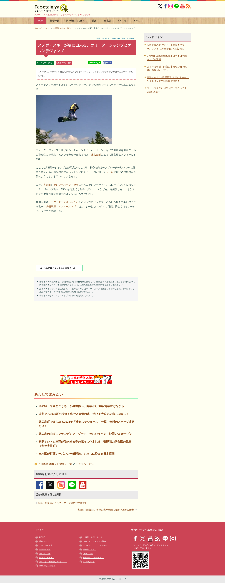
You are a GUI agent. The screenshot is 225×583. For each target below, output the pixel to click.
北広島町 (96, 154)
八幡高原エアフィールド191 (62, 206)
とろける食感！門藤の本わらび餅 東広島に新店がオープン (167, 68)
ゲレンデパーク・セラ (65, 184)
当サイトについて (90, 545)
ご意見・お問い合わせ (92, 537)
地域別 (107, 20)
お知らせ (103, 545)
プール (109, 172)
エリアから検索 (45, 545)
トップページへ (84, 464)
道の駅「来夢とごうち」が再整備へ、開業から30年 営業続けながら (81, 406)
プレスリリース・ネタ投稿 (94, 541)
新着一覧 (54, 20)
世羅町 (47, 184)
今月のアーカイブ (46, 558)
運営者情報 (88, 553)
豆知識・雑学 (44, 553)
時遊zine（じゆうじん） (93, 558)
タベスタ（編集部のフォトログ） (53, 562)
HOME (42, 537)
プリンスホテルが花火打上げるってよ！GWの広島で (168, 90)
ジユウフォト (89, 562)
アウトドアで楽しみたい (64, 202)
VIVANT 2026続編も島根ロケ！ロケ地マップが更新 (167, 57)
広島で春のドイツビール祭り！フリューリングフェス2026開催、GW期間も (168, 47)
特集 (94, 20)
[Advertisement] (86, 239)
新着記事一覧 (44, 549)
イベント (122, 20)
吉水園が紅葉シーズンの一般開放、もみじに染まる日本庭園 (77, 453)
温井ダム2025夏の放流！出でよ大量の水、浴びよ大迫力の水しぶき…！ (84, 414)
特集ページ (44, 541)
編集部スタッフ (89, 549)
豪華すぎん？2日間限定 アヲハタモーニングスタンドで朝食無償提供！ (168, 79)
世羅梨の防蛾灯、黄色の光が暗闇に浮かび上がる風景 (106, 509)
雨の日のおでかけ (75, 20)
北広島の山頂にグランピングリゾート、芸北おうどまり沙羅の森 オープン (85, 433)
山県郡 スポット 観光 (63, 63)
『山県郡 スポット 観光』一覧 (55, 464)
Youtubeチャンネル (47, 566)
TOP (40, 20)
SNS (136, 20)
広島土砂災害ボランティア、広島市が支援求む (62, 503)
